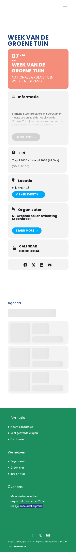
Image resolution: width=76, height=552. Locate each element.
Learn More (26, 230)
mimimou (20, 546)
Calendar (28, 246)
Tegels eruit (18, 461)
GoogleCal (29, 251)
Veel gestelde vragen (24, 433)
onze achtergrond (31, 506)
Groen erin (17, 467)
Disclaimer (17, 439)
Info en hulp (18, 474)
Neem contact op (22, 427)
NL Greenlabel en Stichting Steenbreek (34, 217)
